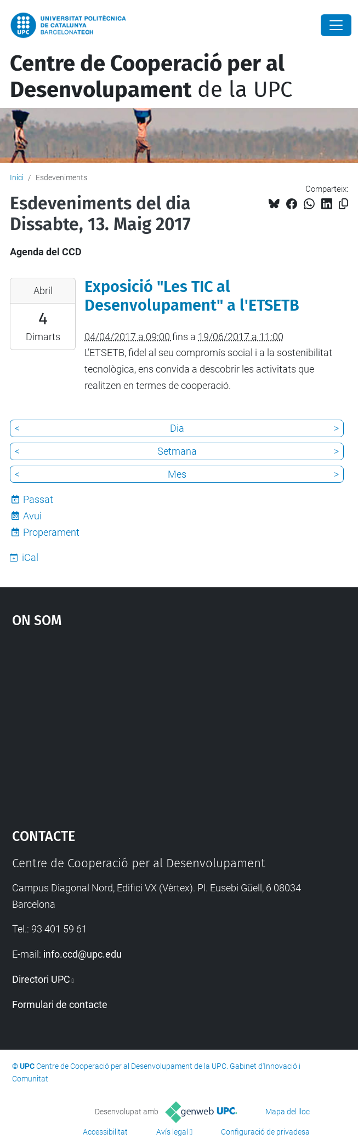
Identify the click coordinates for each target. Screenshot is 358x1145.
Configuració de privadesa (265, 1131)
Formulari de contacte (59, 1004)
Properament (51, 532)
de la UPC (151, 76)
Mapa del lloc (287, 1111)
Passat (38, 499)
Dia (177, 428)
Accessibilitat (105, 1131)
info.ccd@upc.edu (82, 954)
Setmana (177, 451)
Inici (17, 177)
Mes (177, 474)
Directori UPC (41, 979)
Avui (32, 516)
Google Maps (179, 722)
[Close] (336, 25)
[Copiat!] (343, 204)
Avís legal (172, 1131)
